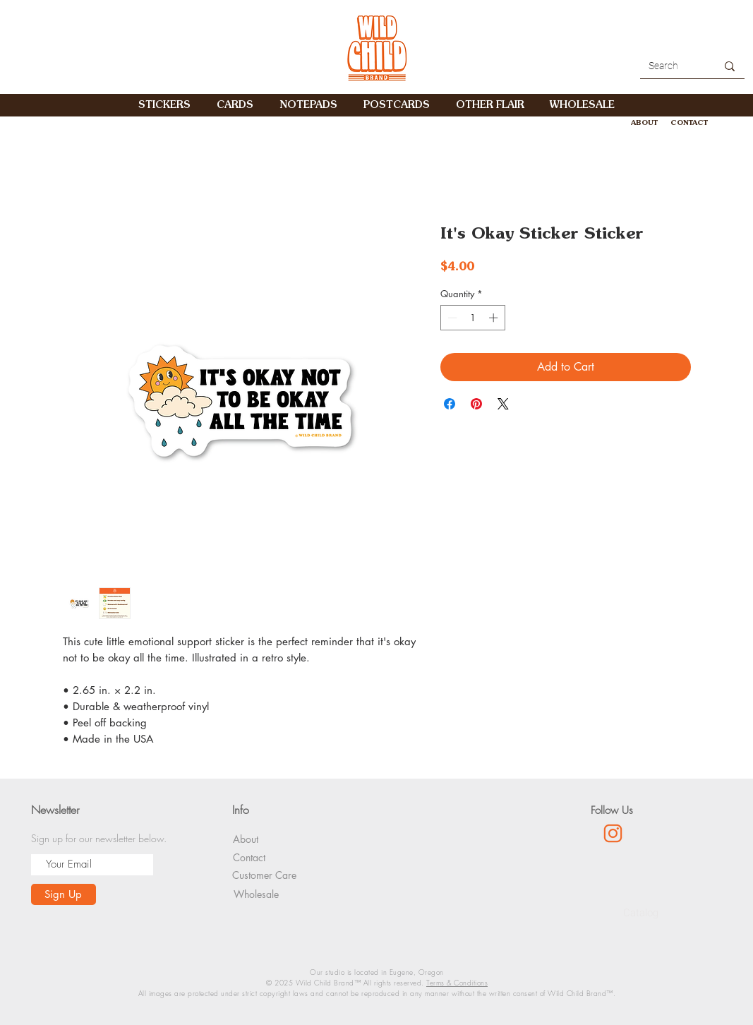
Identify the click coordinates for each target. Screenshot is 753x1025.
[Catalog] (641, 913)
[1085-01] (613, 833)
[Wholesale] (256, 894)
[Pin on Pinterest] (476, 403)
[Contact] (249, 857)
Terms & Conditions (457, 983)
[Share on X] (503, 403)
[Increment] (494, 318)
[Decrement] (450, 318)
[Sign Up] (63, 894)
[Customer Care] (265, 875)
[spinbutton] (472, 318)
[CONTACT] (689, 122)
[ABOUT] (644, 122)
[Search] (667, 66)
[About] (245, 839)
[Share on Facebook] (449, 403)
